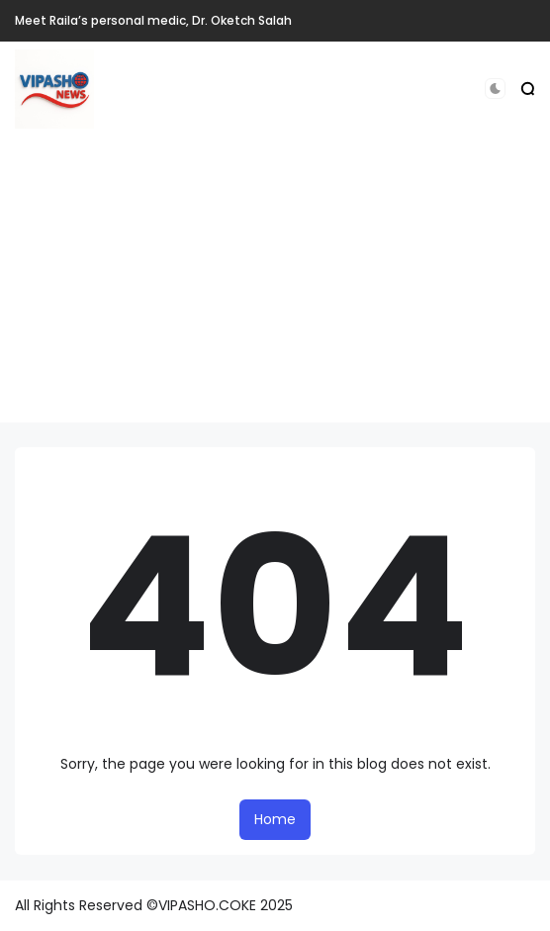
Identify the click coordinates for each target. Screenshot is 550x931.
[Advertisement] (275, 283)
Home (275, 819)
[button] (495, 88)
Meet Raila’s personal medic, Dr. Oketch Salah (153, 20)
